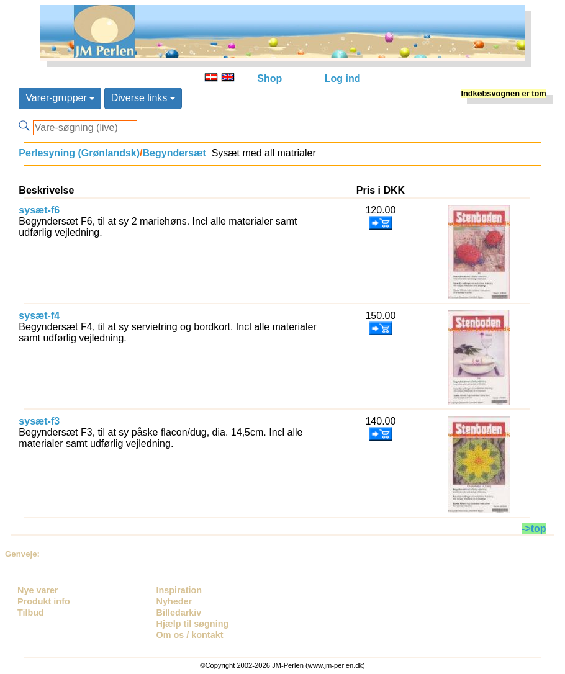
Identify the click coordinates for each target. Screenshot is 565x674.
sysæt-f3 (39, 421)
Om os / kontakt (190, 635)
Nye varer (37, 590)
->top (534, 528)
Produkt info (43, 601)
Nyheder (174, 601)
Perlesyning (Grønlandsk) (79, 153)
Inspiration (179, 590)
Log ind (343, 78)
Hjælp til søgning (192, 624)
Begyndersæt (174, 153)
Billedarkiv (179, 613)
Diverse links (143, 97)
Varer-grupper (59, 97)
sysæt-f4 (39, 315)
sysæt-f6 (39, 210)
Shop (269, 78)
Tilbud (30, 613)
